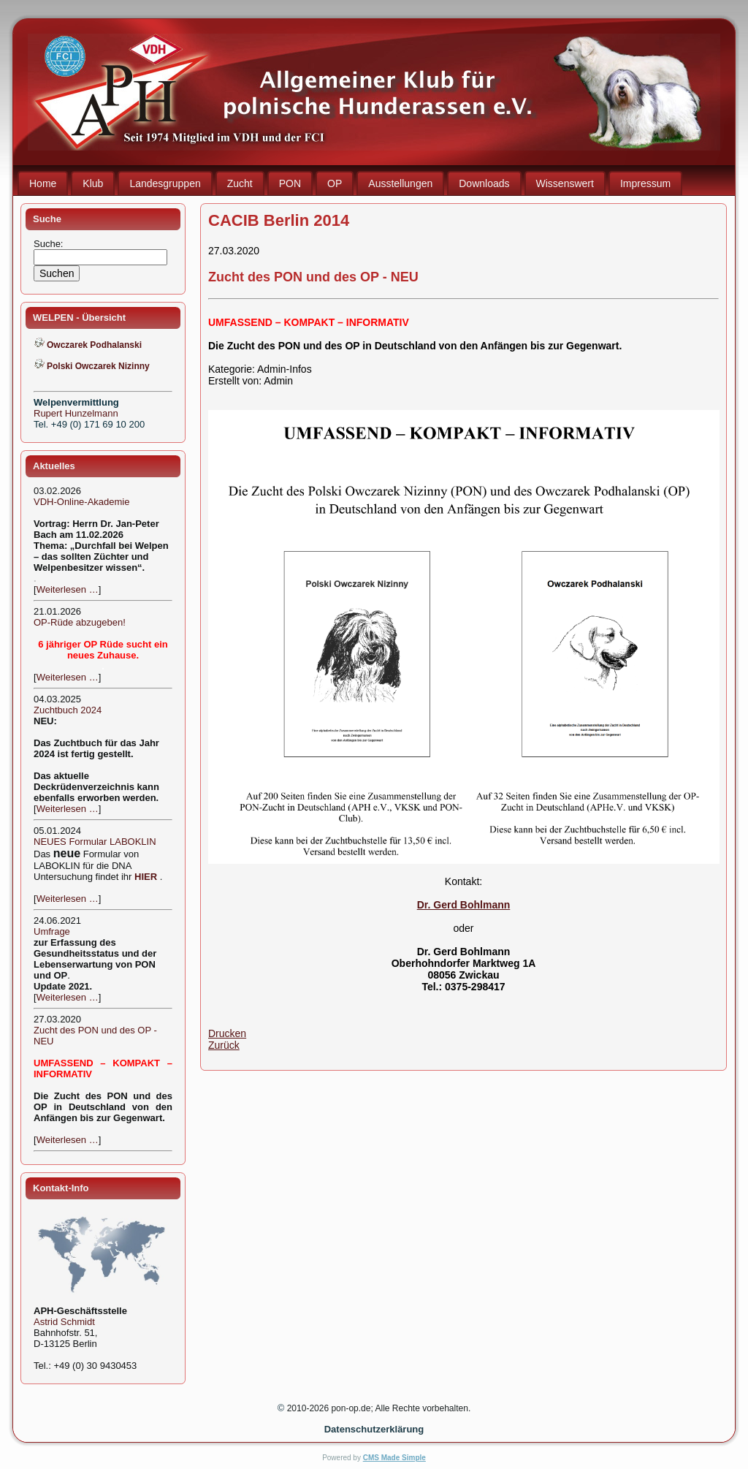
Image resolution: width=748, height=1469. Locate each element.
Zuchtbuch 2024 (68, 710)
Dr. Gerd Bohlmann (464, 905)
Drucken (227, 1033)
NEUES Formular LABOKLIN (95, 841)
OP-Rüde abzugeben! (80, 622)
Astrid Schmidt (64, 1321)
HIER (145, 876)
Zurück (224, 1045)
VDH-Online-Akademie (82, 501)
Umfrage (52, 931)
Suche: (50, 243)
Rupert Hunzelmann (76, 413)
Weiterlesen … (68, 589)
